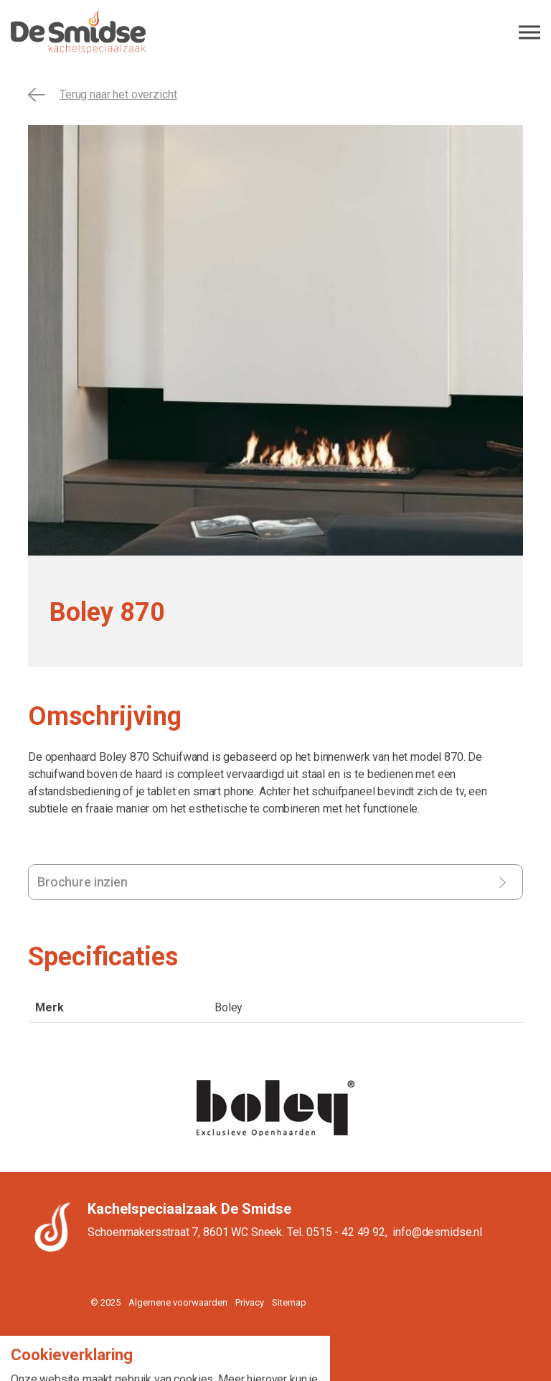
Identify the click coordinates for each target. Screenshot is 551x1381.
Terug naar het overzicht (102, 94)
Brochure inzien (82, 881)
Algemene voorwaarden (177, 1302)
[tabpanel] (275, 340)
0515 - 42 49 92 (345, 1232)
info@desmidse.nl (437, 1232)
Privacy (249, 1302)
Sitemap (289, 1302)
